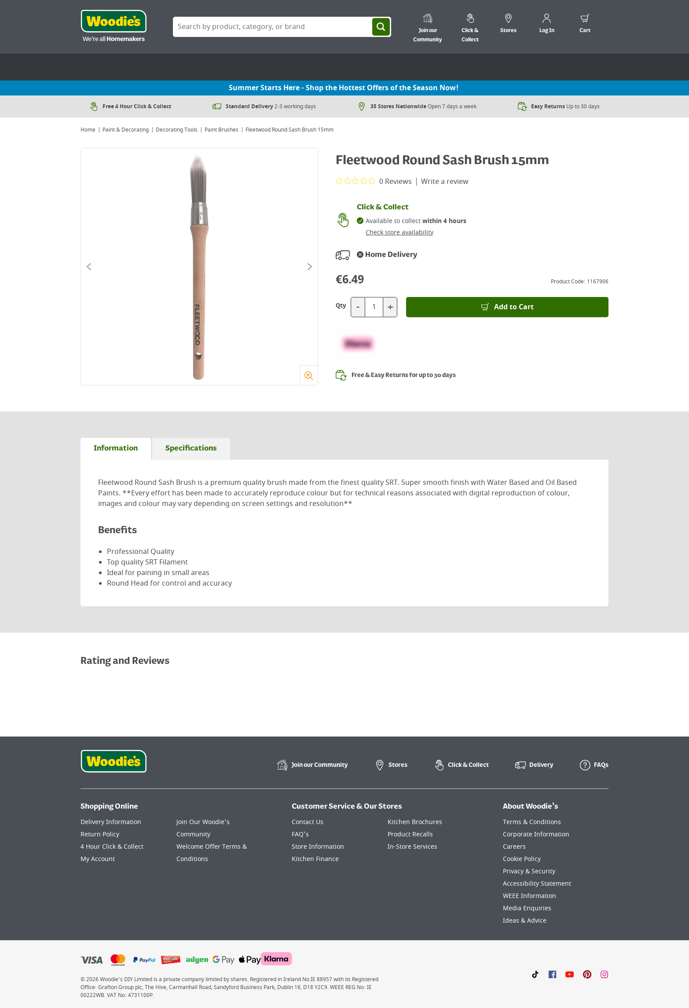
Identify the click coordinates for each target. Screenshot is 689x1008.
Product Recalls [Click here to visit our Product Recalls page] (410, 834)
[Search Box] (282, 27)
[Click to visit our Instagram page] (604, 974)
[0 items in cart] (585, 25)
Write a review (445, 182)
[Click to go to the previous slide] (89, 267)
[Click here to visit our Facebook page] (552, 974)
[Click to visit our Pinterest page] (587, 974)
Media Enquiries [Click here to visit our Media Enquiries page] (527, 908)
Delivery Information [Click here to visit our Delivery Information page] (111, 822)
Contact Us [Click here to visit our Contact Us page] (307, 822)
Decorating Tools (177, 130)
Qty (341, 305)
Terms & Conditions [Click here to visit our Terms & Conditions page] (532, 822)
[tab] (116, 449)
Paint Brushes (221, 130)
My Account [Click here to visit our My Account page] (98, 859)
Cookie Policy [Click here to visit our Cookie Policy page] (522, 859)
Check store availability (399, 232)
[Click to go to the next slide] (310, 267)
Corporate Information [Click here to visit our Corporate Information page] (536, 834)
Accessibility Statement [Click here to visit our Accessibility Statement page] (537, 883)
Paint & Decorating (126, 130)
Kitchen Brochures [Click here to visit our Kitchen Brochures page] (415, 822)
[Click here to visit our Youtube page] (569, 974)
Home (88, 130)
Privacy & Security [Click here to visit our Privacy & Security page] (529, 871)
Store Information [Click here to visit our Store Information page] (318, 846)
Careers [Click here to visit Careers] (514, 846)
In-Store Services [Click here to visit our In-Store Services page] (412, 846)
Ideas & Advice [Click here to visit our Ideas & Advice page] (524, 920)
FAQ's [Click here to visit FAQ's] (300, 834)
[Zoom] (309, 375)
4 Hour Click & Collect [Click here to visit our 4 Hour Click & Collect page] (112, 846)
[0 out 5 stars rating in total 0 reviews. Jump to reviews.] (374, 181)
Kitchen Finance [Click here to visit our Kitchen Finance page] (315, 859)
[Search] (381, 27)
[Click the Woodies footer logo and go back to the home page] (114, 766)
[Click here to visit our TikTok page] (535, 974)
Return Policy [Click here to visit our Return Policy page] (100, 834)
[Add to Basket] (507, 307)
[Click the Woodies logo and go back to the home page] (114, 26)
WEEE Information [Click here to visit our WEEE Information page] (529, 896)
